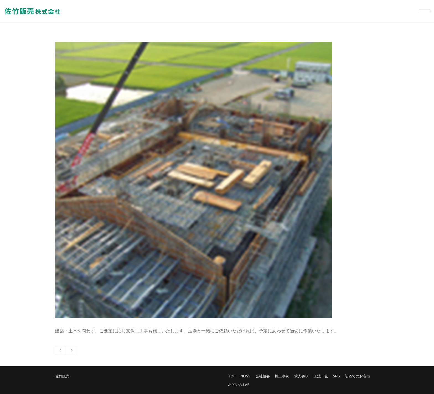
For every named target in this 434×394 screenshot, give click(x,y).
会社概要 (262, 376)
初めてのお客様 (357, 376)
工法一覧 (321, 376)
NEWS (245, 376)
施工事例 (282, 376)
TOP (232, 376)
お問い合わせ (239, 384)
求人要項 (301, 376)
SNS (336, 376)
